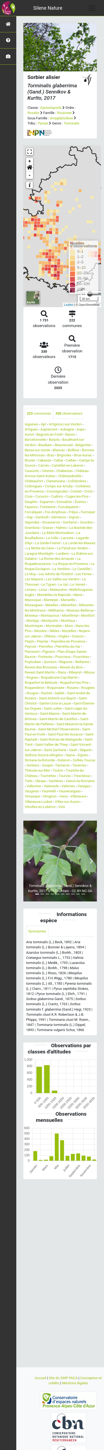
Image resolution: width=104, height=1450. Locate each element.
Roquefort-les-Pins (74, 683)
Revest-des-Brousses (41, 667)
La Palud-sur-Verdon (72, 548)
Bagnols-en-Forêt (49, 434)
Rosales (33, 113)
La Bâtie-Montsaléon (58, 533)
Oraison (78, 636)
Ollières (50, 636)
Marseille (68, 600)
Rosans (72, 688)
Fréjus (73, 512)
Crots (88, 491)
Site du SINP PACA (63, 1378)
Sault (73, 750)
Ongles (63, 636)
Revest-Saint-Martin (40, 672)
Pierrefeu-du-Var (67, 646)
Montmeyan (34, 626)
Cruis (29, 496)
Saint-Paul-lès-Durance (65, 734)
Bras (50, 455)
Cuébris (57, 496)
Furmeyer (88, 512)
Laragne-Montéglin (39, 553)
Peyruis (30, 646)
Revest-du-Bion (71, 667)
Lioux (43, 590)
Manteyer (51, 600)
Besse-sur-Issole (37, 450)
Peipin (29, 641)
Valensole (51, 786)
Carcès (43, 465)
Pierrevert (32, 652)
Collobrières (77, 481)
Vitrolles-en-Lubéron (40, 807)
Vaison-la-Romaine (80, 781)
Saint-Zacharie (55, 750)
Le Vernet (78, 584)
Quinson (50, 662)
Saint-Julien (53, 708)
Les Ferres (83, 574)
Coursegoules (57, 491)
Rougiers (88, 688)
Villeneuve (78, 796)
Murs (69, 626)
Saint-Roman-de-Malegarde (61, 739)
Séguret (86, 750)
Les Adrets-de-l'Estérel (56, 574)
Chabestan (64, 471)
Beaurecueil (64, 445)
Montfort (88, 615)
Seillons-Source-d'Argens (44, 755)
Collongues (33, 486)
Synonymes (37, 931)
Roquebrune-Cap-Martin (59, 677)
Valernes (68, 786)
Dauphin (31, 502)
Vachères (56, 781)
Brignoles (64, 455)
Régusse (66, 662)
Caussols (32, 471)
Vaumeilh (49, 791)
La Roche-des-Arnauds (56, 559)
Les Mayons (34, 579)
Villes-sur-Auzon (67, 802)
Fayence (31, 507)
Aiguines (31, 424)
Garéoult (41, 517)
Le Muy (30, 574)
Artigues (31, 429)
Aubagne (67, 429)
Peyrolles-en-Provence (68, 641)
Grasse (47, 528)
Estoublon (64, 502)
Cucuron (41, 496)
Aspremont (49, 429)
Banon (70, 434)
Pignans (48, 652)
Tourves (65, 776)
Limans (30, 590)
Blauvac (59, 450)
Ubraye (40, 781)
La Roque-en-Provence (70, 564)
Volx (61, 807)
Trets (29, 781)
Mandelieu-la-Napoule (54, 595)
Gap (30, 517)
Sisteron (64, 760)
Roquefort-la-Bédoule (41, 683)
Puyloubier (33, 662)
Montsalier (54, 626)
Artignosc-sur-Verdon (65, 424)
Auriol (29, 434)
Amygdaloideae (61, 118)
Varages (84, 786)
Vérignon (49, 796)
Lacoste (67, 538)
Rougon (33, 693)
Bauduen (45, 445)
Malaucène (58, 590)
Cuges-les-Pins (76, 496)
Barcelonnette (35, 440)
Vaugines (32, 791)
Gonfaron (70, 522)
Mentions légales (75, 1383)
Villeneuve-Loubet (38, 802)
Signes (82, 755)
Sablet (59, 693)
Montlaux (68, 621)
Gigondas (32, 522)
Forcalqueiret (68, 507)
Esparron (47, 502)
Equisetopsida (51, 108)
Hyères (61, 528)
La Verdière (61, 569)
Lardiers (62, 553)
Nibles (54, 631)
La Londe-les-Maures (79, 543)
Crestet (76, 491)
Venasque (32, 796)
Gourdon (86, 522)
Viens (63, 796)
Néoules (40, 631)
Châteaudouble (69, 476)
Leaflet (68, 304)
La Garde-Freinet (48, 543)
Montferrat (70, 615)
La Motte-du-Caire (40, 548)
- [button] (29, 175)
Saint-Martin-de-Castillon (58, 719)
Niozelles (69, 631)
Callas (58, 460)
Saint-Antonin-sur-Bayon (57, 698)
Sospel (47, 765)
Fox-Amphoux (55, 512)
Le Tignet (48, 584)
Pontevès (45, 657)
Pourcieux (63, 657)
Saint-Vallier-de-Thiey (51, 745)
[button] (29, 168)
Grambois (32, 528)
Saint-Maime (49, 714)
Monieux (31, 615)
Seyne (70, 755)
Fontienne (47, 507)
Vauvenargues (70, 791)
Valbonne (34, 786)
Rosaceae (64, 113)
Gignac (74, 517)
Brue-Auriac (83, 455)
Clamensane (55, 481)
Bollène (73, 450)
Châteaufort (34, 481)
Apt (43, 424)
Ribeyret (75, 672)
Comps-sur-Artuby (59, 486)
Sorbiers (33, 765)
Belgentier (83, 445)
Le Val (63, 584)
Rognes (32, 677)
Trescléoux (82, 776)
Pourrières (81, 657)
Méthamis (56, 610)
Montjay (33, 621)
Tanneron (62, 765)
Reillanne (82, 662)
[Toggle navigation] (92, 8)
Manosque (33, 600)
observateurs (69, 413)
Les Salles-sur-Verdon (62, 579)
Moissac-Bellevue (80, 610)
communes (39, 413)
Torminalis (71, 123)
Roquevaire (55, 688)
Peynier (42, 641)
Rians (62, 672)
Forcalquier (33, 512)
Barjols (54, 440)
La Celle (52, 538)
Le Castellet (82, 569)
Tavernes (79, 765)
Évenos (80, 502)
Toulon (58, 770)
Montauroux (50, 615)
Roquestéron (34, 688)
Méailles (51, 605)
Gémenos (58, 517)
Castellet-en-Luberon (67, 465)
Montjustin (50, 621)
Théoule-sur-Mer (37, 770)
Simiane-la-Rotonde (40, 760)
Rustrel (46, 693)
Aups (80, 429)
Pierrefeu (46, 646)
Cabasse (44, 460)
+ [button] (29, 161)
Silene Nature (47, 8)
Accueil (41, 1378)
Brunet (30, 460)
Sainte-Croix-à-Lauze (55, 703)
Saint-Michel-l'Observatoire (59, 729)
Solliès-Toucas (84, 760)
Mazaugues (34, 605)
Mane (78, 595)
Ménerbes (69, 605)
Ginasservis (51, 522)
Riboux (89, 672)
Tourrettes (48, 776)
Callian (71, 460)
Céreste (47, 471)
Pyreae (43, 123)
